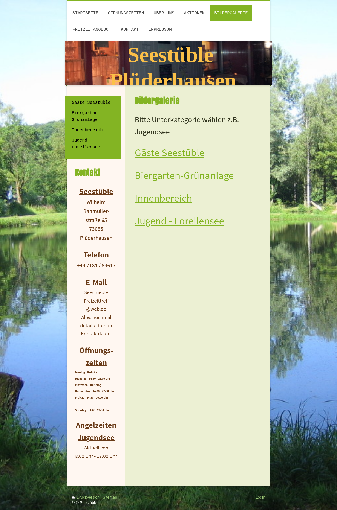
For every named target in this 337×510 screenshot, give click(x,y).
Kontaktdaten (95, 333)
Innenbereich (163, 198)
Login (260, 497)
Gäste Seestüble (169, 152)
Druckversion (86, 497)
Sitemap (110, 497)
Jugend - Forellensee (179, 220)
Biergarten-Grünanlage (185, 175)
